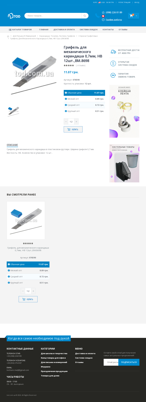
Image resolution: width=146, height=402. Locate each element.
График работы (114, 19)
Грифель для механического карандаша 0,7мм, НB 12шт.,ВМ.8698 (28, 249)
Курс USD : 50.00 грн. (103, 2)
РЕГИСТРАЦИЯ (124, 2)
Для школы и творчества (54, 353)
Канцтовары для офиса (53, 358)
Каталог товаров (20, 29)
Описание (12, 145)
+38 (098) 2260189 (14, 356)
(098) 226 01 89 (112, 12)
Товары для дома (50, 375)
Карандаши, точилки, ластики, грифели (57, 36)
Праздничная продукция (54, 371)
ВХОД (137, 2)
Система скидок (89, 29)
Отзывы (123, 29)
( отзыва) (80, 65)
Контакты (108, 29)
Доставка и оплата (64, 29)
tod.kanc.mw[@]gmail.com (18, 370)
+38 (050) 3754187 (14, 363)
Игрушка (45, 366)
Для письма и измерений (24, 36)
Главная (43, 29)
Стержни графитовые (88, 36)
